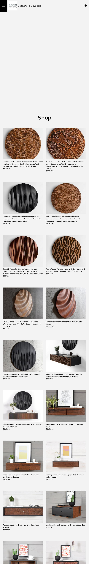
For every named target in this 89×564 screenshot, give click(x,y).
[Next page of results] (51, 554)
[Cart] (85, 6)
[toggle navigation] (3, 6)
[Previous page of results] (38, 554)
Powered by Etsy (28, 560)
